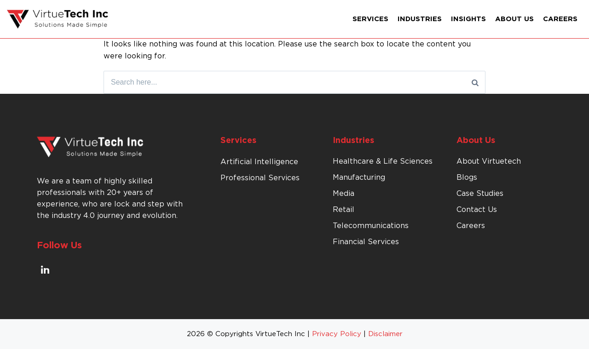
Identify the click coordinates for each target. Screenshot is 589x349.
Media (343, 193)
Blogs (466, 177)
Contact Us (476, 209)
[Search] (475, 82)
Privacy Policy (336, 334)
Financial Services (366, 242)
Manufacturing (359, 177)
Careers (560, 19)
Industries (420, 19)
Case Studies (479, 193)
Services (370, 19)
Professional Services (260, 178)
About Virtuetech (488, 161)
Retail (343, 209)
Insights (468, 19)
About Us (514, 19)
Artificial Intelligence (259, 162)
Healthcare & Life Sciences (383, 161)
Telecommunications (371, 225)
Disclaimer (385, 334)
